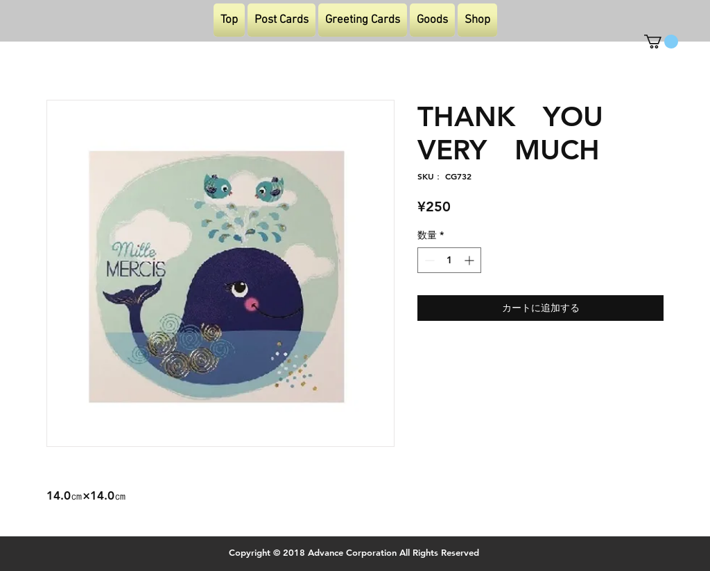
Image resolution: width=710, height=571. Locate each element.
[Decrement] (428, 260)
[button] (661, 42)
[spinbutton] (449, 260)
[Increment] (470, 260)
